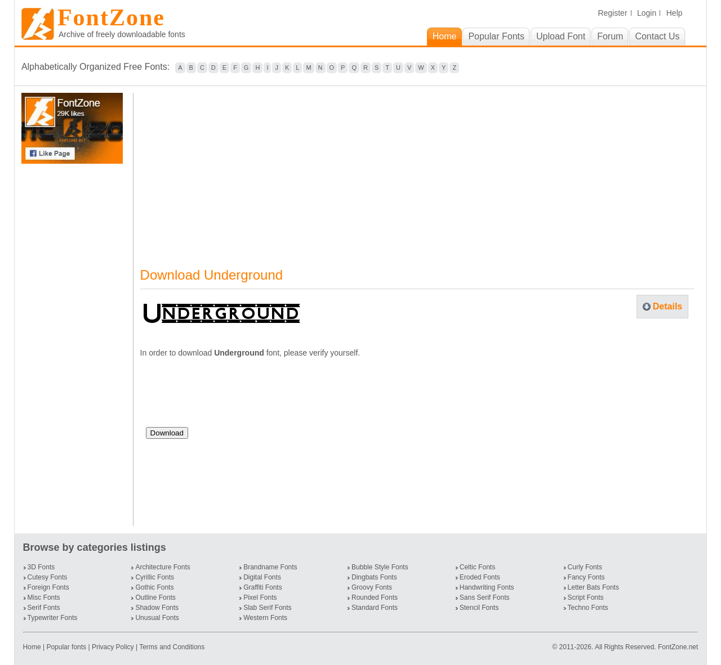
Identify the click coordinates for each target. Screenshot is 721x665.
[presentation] (231, 397)
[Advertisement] (74, 345)
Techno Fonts (588, 608)
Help (674, 12)
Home (33, 647)
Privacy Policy (113, 647)
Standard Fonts (374, 608)
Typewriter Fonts (53, 618)
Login (646, 12)
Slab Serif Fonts (267, 608)
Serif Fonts (44, 608)
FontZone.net (678, 647)
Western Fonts (265, 618)
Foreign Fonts (48, 587)
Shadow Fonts (157, 608)
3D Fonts (41, 567)
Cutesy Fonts (48, 577)
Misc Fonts (44, 597)
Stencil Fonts (479, 608)
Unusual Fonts (157, 618)
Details (667, 306)
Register (612, 12)
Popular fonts (66, 647)
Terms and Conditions (171, 647)
